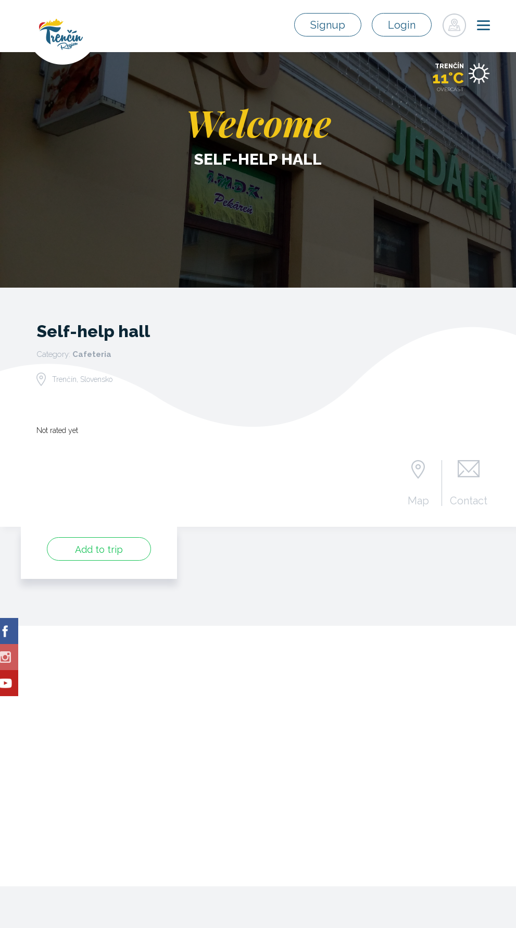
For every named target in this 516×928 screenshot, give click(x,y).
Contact (468, 500)
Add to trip (99, 549)
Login (402, 25)
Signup (327, 25)
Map (418, 500)
